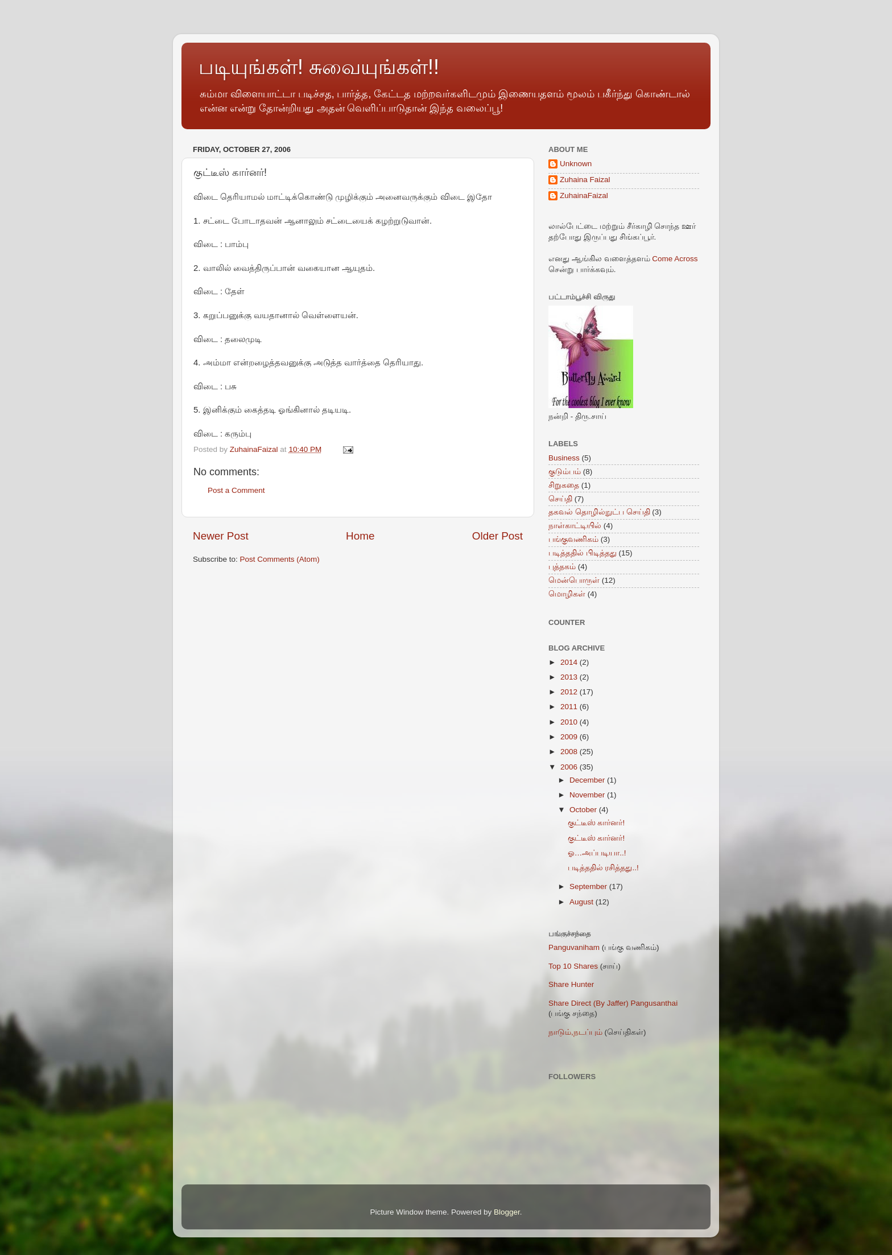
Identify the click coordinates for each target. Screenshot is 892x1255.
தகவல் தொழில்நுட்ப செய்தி (599, 512)
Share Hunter (571, 984)
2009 (570, 737)
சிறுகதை (563, 485)
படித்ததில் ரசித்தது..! (603, 867)
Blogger (507, 1212)
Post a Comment (236, 490)
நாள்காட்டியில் (574, 525)
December (588, 780)
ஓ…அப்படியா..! (597, 853)
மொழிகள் (566, 594)
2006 (570, 767)
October (584, 809)
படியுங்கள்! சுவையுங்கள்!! (319, 67)
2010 (570, 722)
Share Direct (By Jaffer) (588, 1003)
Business (564, 458)
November (588, 795)
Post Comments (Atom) (280, 559)
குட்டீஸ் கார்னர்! (596, 822)
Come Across (674, 258)
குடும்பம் (564, 471)
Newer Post (221, 536)
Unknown (576, 163)
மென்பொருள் (574, 580)
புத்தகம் (562, 566)
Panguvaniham (574, 947)
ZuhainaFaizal (584, 195)
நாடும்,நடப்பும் (575, 1032)
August (582, 902)
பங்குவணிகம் (573, 539)
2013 (570, 677)
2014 (570, 662)
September (589, 886)
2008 (570, 751)
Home (360, 536)
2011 (570, 706)
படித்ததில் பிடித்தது (582, 553)
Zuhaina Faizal (585, 179)
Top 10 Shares (573, 966)
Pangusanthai (654, 1003)
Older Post (497, 536)
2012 (570, 692)
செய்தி (560, 499)
